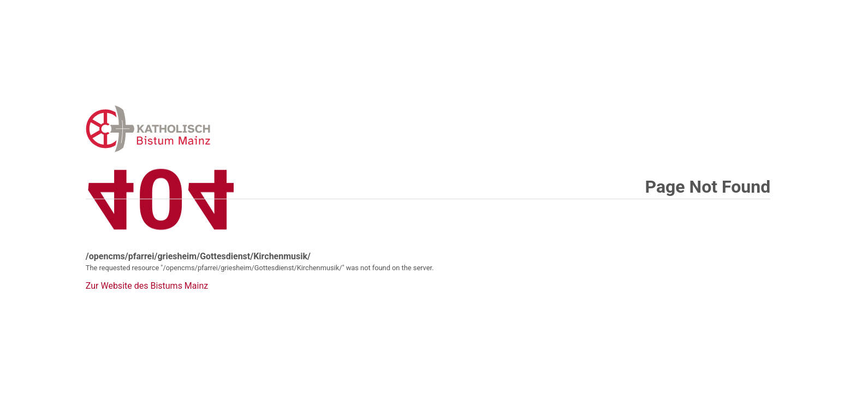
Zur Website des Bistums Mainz (147, 286)
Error (205, 128)
